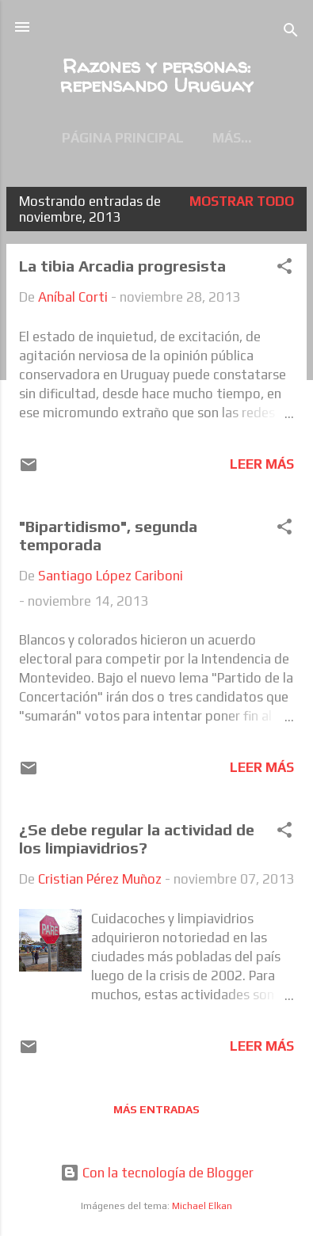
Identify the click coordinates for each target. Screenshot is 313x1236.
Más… (231, 138)
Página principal (123, 138)
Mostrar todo (241, 201)
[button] (284, 268)
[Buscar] (290, 32)
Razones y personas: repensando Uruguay (156, 75)
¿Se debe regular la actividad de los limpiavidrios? (136, 838)
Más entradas (156, 1109)
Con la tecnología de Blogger (157, 1173)
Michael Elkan (202, 1205)
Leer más (262, 464)
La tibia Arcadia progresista (122, 266)
